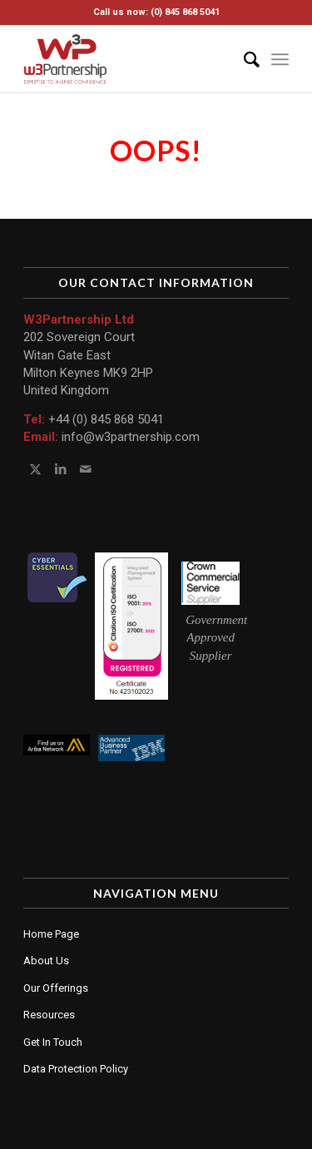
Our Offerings (55, 988)
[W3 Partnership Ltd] (129, 59)
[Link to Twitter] (35, 469)
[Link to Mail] (85, 469)
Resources (49, 1014)
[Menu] (280, 59)
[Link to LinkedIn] (60, 469)
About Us (46, 960)
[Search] (243, 59)
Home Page (51, 934)
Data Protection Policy (75, 1068)
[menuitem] (243, 59)
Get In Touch (52, 1042)
